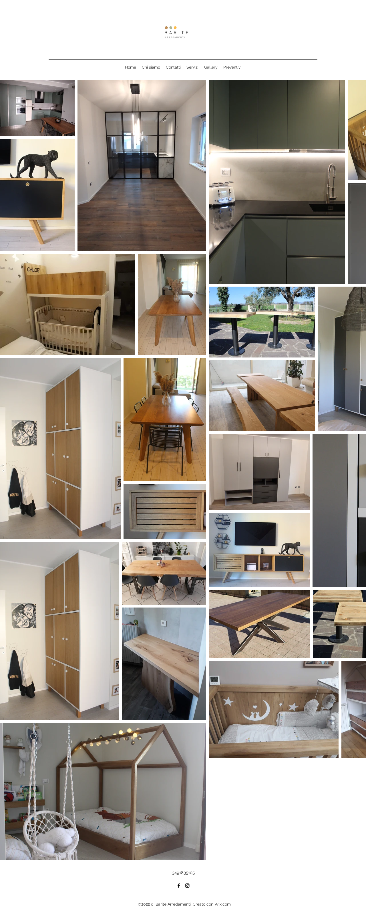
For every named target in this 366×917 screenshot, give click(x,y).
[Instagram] (187, 885)
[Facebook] (179, 885)
